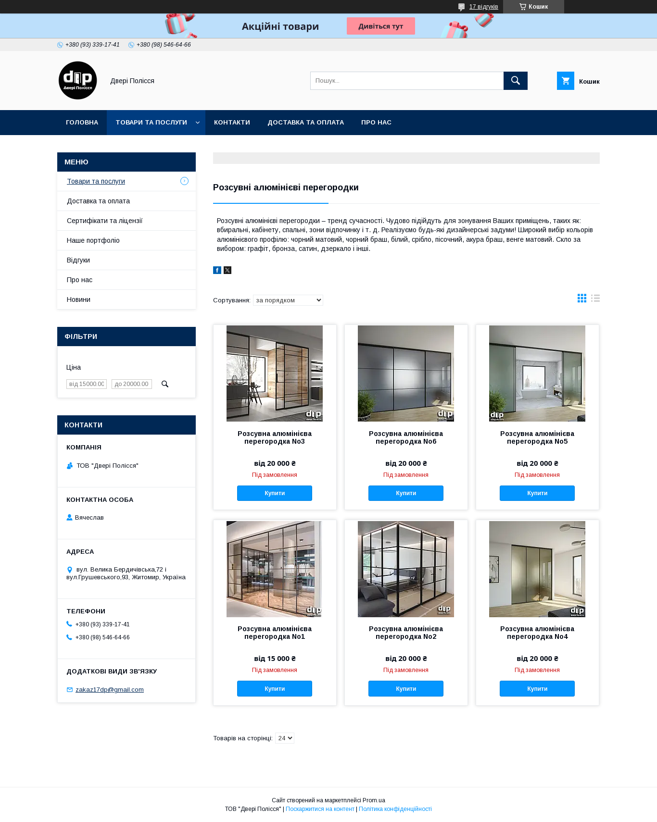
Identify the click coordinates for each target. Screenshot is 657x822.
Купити (275, 493)
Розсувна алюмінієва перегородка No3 (275, 437)
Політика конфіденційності (395, 809)
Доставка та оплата (305, 122)
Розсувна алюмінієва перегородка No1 (275, 632)
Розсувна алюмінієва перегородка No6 (406, 437)
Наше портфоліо (93, 240)
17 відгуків (483, 6)
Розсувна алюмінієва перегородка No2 (406, 632)
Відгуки (78, 260)
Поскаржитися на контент (320, 809)
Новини (78, 299)
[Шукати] (516, 81)
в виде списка (595, 300)
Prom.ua (374, 800)
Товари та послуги (151, 122)
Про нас (376, 122)
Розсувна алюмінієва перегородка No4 (537, 632)
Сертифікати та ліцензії (105, 220)
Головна (82, 122)
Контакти (232, 122)
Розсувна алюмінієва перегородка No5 (537, 437)
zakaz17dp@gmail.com (110, 689)
